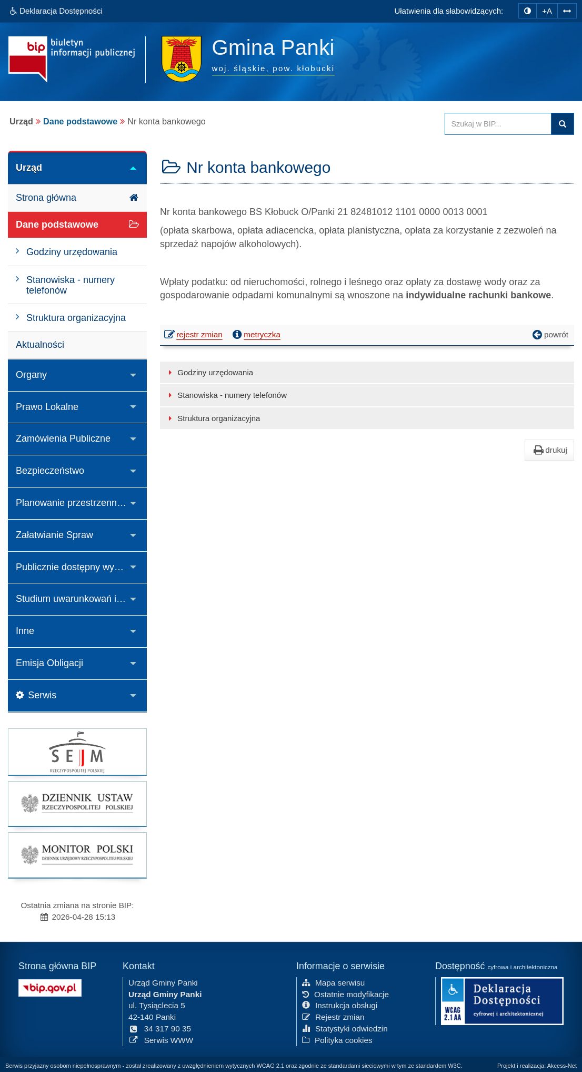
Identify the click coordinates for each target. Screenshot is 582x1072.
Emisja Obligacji (49, 663)
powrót (549, 334)
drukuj (549, 450)
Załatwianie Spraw (54, 535)
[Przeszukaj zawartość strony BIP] (498, 124)
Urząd (29, 167)
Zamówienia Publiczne (63, 438)
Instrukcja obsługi (339, 1005)
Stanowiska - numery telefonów (226, 395)
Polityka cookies (337, 1039)
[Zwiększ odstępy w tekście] (567, 10)
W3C (454, 1066)
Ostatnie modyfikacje (345, 993)
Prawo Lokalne (47, 407)
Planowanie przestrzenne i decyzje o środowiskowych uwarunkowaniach (81, 503)
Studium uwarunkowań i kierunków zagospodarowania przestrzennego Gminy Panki (81, 598)
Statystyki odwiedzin (345, 1028)
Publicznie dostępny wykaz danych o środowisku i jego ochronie (81, 567)
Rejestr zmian (333, 1016)
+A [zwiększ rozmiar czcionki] (547, 10)
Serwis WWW (160, 1039)
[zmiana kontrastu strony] (527, 10)
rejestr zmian (194, 335)
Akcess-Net (562, 1066)
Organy (31, 374)
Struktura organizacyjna (212, 418)
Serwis (36, 695)
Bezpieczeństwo (50, 470)
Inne (25, 631)
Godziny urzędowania (209, 372)
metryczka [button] (255, 334)
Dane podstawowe (80, 121)
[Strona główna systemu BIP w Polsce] (50, 986)
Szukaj (562, 124)
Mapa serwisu (333, 982)
